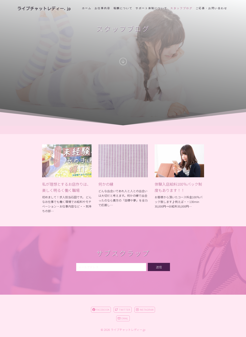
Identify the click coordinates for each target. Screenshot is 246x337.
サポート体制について (151, 8)
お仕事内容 (102, 8)
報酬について (123, 8)
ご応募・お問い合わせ (211, 8)
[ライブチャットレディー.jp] (44, 8)
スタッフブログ (181, 8)
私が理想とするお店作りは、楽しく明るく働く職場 (66, 187)
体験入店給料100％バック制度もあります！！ (178, 187)
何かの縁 (105, 184)
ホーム (87, 8)
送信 (159, 267)
